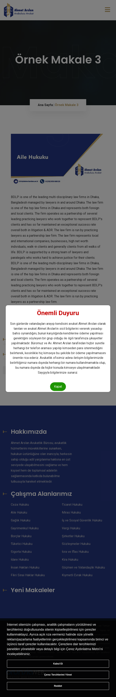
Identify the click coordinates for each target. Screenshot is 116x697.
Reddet (58, 686)
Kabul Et (58, 663)
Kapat (58, 386)
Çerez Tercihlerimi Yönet (58, 674)
